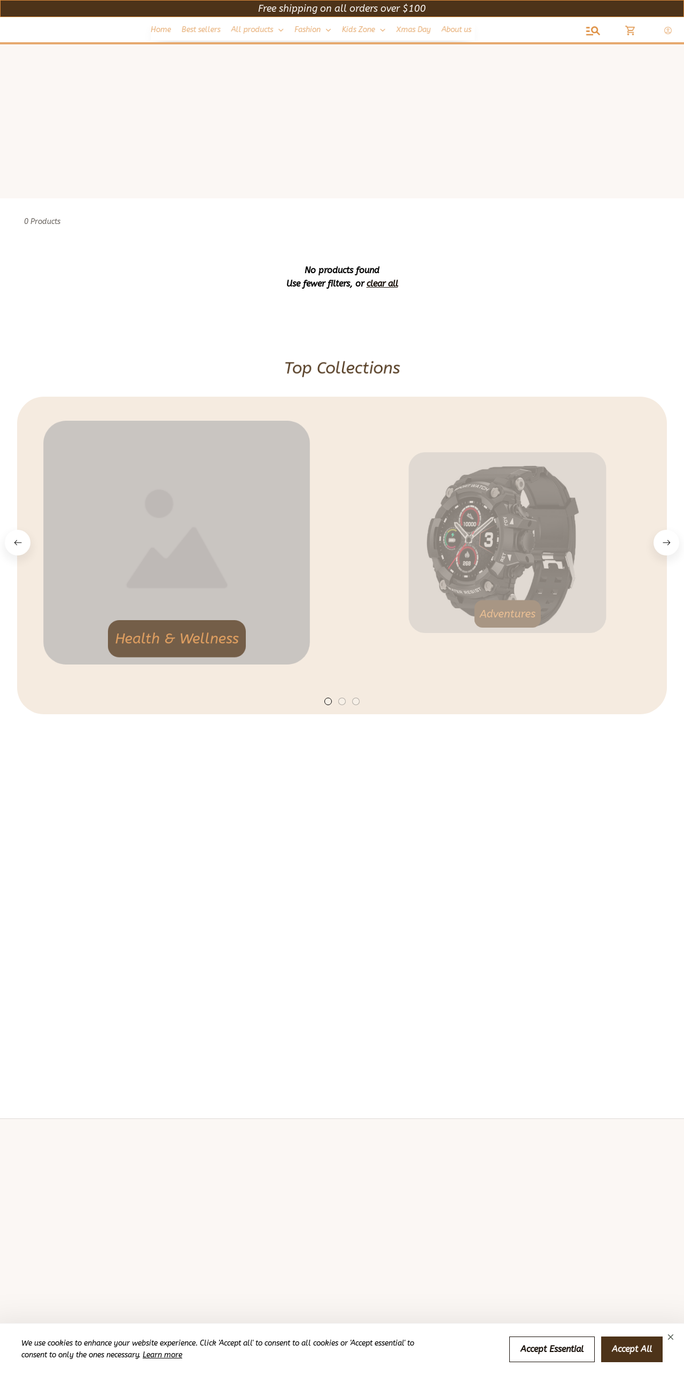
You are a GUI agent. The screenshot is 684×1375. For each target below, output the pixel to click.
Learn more (162, 1354)
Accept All (632, 1349)
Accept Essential (552, 1349)
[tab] (328, 701)
